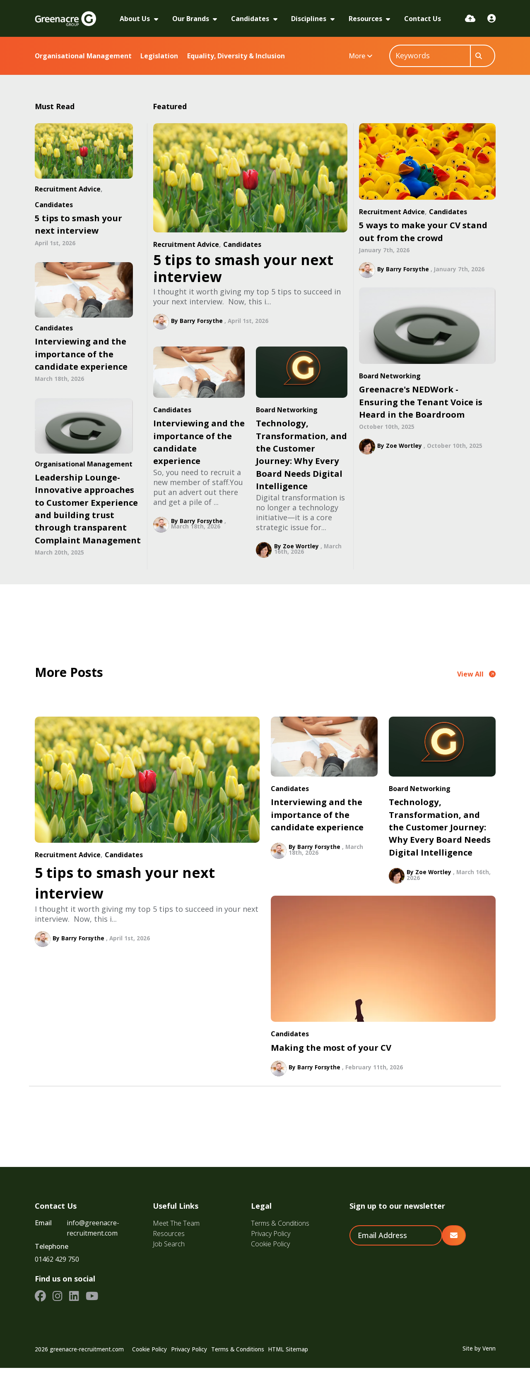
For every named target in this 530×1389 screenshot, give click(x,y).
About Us (136, 18)
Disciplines (309, 18)
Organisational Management (83, 55)
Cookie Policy (270, 1264)
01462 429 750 (57, 1280)
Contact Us (422, 18)
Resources (366, 18)
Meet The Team (176, 1244)
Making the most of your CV (331, 1068)
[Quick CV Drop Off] (470, 18)
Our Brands (191, 18)
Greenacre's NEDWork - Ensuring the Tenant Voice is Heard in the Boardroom (420, 401)
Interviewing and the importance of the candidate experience (199, 441)
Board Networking (287, 409)
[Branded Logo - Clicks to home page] (65, 18)
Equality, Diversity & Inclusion (236, 55)
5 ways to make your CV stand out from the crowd (423, 231)
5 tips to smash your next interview (243, 268)
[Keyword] (430, 56)
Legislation (159, 55)
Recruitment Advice (186, 244)
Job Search (169, 1264)
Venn (489, 1369)
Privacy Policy (270, 1254)
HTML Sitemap (288, 1370)
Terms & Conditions (280, 1244)
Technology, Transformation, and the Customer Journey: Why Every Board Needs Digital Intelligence (301, 454)
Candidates (251, 18)
